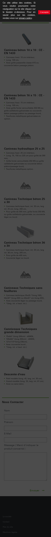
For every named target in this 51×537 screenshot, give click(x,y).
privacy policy (25, 18)
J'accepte (44, 12)
